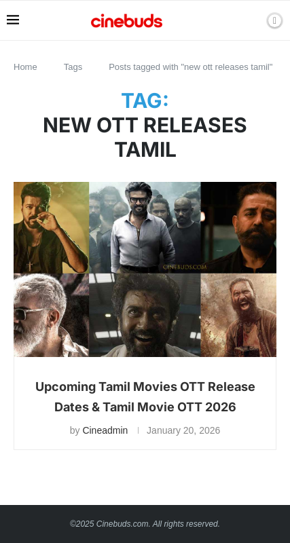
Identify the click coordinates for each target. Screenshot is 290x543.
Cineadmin (105, 430)
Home (25, 67)
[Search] (251, 20)
